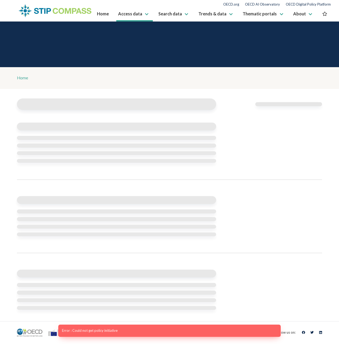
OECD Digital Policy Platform (308, 4)
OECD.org (231, 4)
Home (23, 78)
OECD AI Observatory (262, 4)
